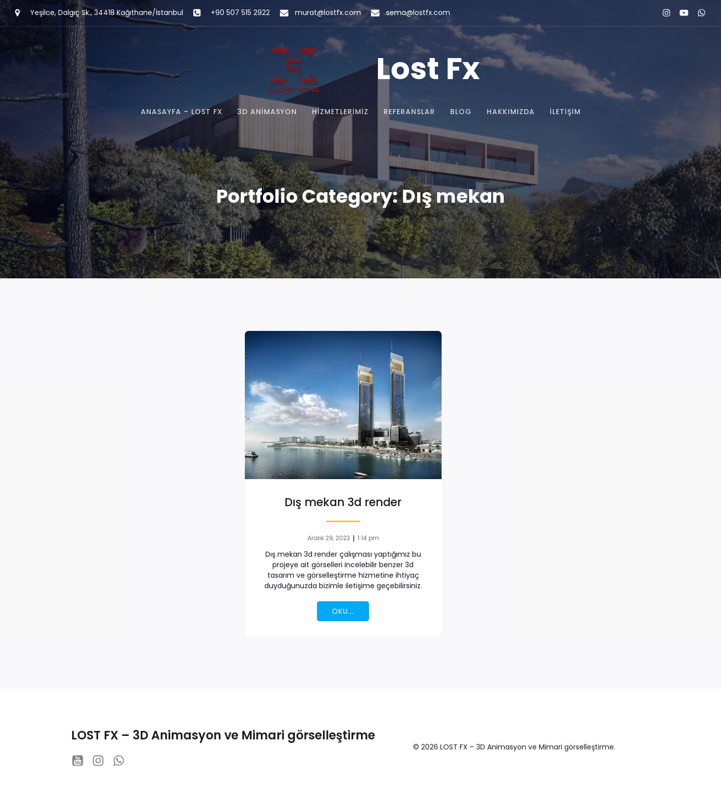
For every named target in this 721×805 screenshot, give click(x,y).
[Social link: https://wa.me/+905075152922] (697, 13)
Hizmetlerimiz (340, 112)
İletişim (565, 112)
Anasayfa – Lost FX (181, 112)
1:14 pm (368, 538)
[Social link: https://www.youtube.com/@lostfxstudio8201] (679, 13)
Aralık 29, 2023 (328, 538)
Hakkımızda (511, 112)
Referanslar (409, 112)
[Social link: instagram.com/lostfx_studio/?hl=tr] (662, 13)
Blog (461, 112)
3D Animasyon (267, 112)
